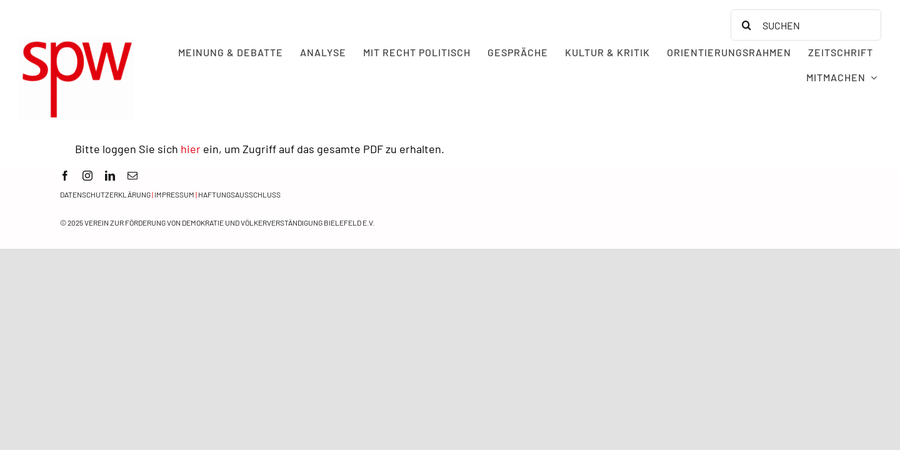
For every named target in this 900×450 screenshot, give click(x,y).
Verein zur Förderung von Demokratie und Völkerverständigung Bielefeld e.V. (229, 222)
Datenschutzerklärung (105, 194)
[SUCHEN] (806, 25)
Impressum (174, 194)
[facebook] (65, 176)
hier (191, 149)
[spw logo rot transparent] (76, 43)
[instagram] (87, 176)
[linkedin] (110, 176)
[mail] (133, 176)
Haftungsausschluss (239, 194)
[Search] (746, 25)
